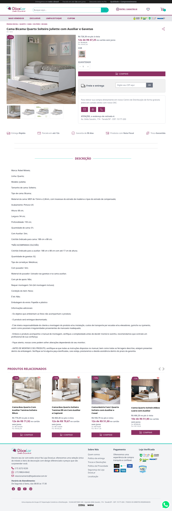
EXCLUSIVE (35, 18)
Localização (93, 476)
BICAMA (44, 24)
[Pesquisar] (101, 10)
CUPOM (71, 18)
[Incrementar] (88, 66)
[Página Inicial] (16, 9)
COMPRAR (121, 73)
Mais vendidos (16, 18)
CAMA (29, 24)
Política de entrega (96, 458)
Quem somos (94, 454)
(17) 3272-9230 (19, 468)
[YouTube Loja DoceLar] (25, 489)
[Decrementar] (80, 66)
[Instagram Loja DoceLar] (19, 489)
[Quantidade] (84, 66)
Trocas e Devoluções (97, 462)
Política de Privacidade (98, 466)
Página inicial (12, 24)
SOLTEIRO (36, 24)
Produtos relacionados (27, 369)
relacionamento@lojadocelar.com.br (29, 476)
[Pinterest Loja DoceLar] (30, 489)
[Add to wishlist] (38, 377)
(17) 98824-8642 (20, 472)
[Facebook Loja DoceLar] (13, 489)
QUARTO (23, 24)
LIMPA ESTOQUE (54, 18)
